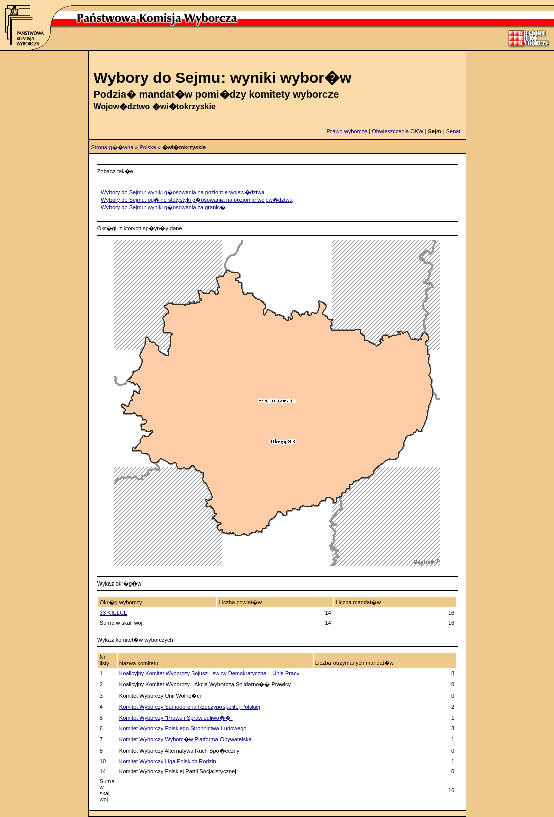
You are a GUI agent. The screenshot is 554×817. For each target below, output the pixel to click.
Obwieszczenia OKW (397, 131)
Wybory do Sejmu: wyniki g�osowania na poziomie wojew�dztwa (182, 192)
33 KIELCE (113, 613)
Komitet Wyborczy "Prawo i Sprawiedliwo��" (176, 718)
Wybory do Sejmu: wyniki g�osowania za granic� (163, 207)
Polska (148, 147)
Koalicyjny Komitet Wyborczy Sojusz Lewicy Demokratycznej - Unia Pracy (209, 673)
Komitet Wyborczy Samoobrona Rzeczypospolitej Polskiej (189, 707)
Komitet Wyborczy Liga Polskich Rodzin (167, 761)
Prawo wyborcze (346, 131)
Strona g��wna (112, 147)
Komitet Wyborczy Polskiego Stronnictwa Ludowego (183, 728)
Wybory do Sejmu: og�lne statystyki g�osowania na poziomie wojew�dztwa (196, 200)
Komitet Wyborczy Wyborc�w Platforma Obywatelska (185, 739)
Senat (453, 131)
